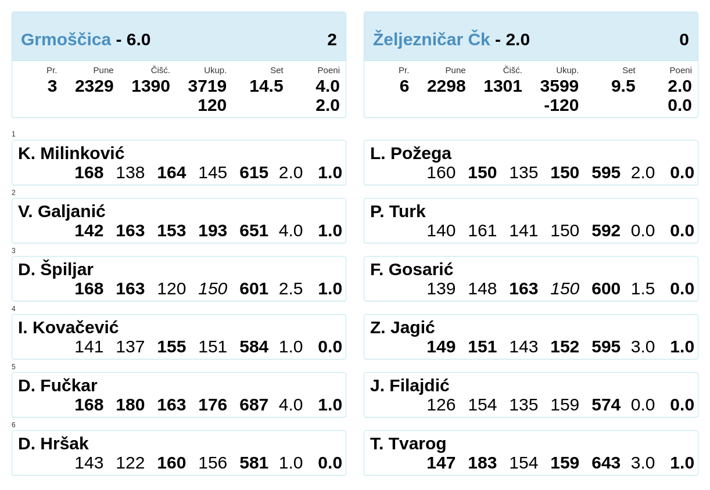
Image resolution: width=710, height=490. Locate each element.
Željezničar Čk (431, 39)
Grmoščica (66, 39)
